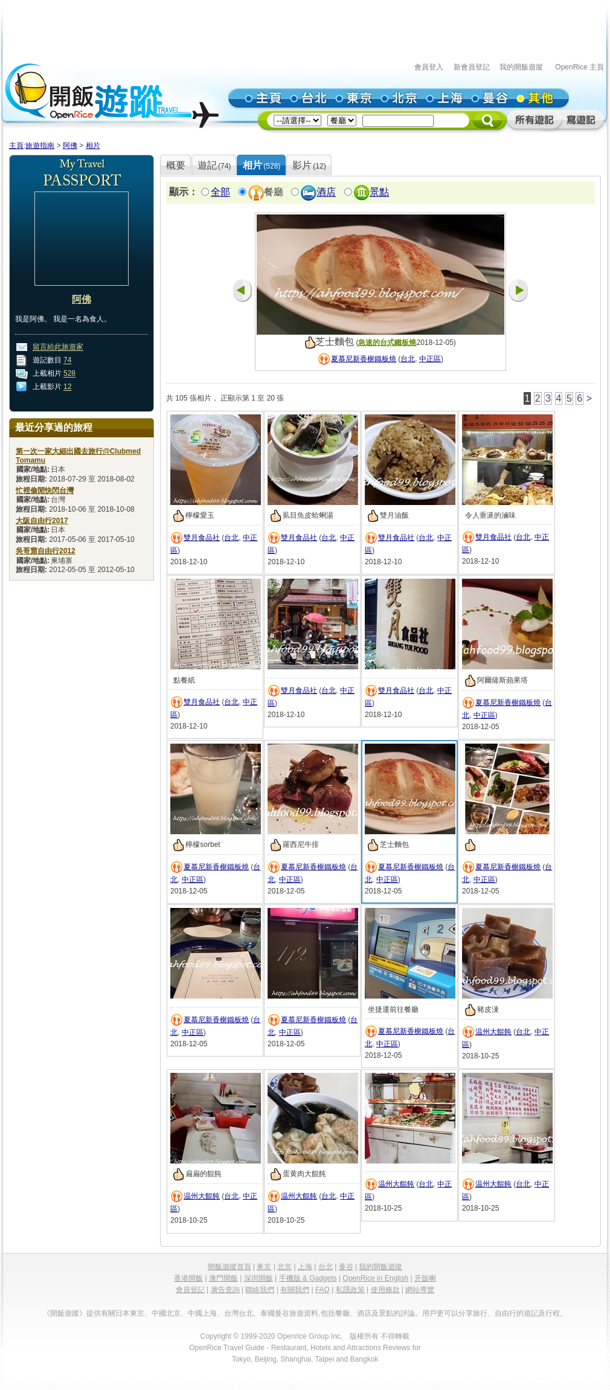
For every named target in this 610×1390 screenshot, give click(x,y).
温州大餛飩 (493, 1032)
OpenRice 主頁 (579, 67)
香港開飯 (188, 1278)
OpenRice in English (375, 1278)
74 (67, 360)
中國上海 (202, 1313)
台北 (407, 359)
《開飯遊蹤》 (64, 1313)
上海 (305, 1267)
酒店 (326, 192)
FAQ (322, 1289)
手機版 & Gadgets (308, 1278)
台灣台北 (238, 1313)
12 (67, 387)
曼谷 (346, 1267)
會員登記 (190, 1289)
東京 (264, 1267)
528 (69, 374)
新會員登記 (472, 67)
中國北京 (166, 1313)
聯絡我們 (259, 1289)
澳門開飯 (223, 1278)
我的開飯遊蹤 (521, 67)
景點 (379, 192)
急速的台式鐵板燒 (387, 342)
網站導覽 (419, 1289)
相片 (93, 145)
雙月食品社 (202, 537)
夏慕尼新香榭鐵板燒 (363, 359)
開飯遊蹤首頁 (229, 1267)
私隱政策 (350, 1289)
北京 (284, 1267)
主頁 (16, 145)
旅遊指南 (39, 145)
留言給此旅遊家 (58, 347)
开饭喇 (425, 1278)
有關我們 (294, 1289)
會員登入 (428, 67)
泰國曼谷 (274, 1313)
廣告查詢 (225, 1289)
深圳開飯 (258, 1278)
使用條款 (385, 1289)
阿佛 (70, 145)
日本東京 (129, 1313)
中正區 (430, 359)
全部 (220, 192)
